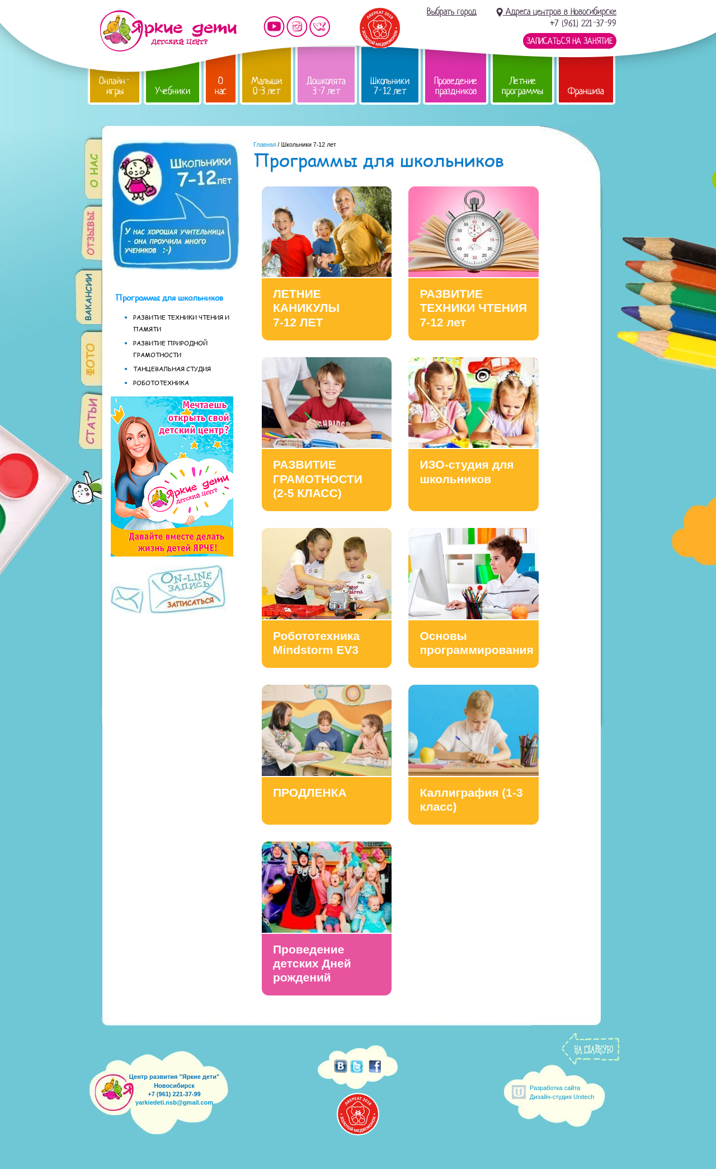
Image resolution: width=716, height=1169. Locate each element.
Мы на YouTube (274, 26)
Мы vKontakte (320, 26)
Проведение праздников (455, 85)
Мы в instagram (297, 26)
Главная (264, 144)
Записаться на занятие (569, 40)
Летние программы (522, 85)
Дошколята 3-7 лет (326, 85)
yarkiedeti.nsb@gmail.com (174, 1102)
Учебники (172, 91)
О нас (221, 85)
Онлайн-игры (114, 85)
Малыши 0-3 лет (266, 85)
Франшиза (586, 91)
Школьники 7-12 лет (389, 85)
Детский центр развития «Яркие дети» (168, 31)
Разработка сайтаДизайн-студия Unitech (562, 1092)
